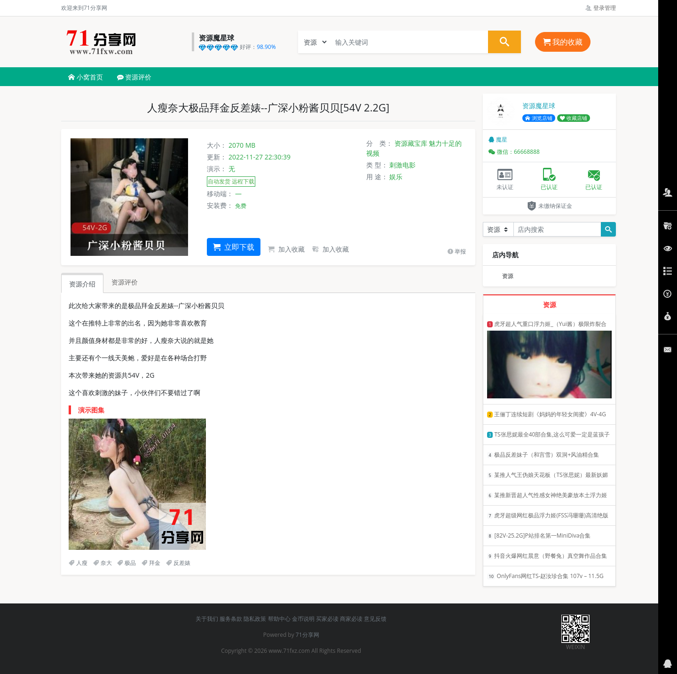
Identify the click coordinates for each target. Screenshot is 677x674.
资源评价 (134, 76)
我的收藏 (563, 42)
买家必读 (327, 619)
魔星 (497, 139)
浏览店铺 (538, 118)
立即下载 (233, 247)
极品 (126, 563)
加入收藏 (286, 249)
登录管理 (600, 8)
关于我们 (207, 619)
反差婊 (178, 563)
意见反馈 (375, 619)
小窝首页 (85, 76)
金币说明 (303, 619)
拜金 (151, 563)
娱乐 (395, 176)
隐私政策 (255, 619)
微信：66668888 (514, 152)
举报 (457, 251)
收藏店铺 (573, 118)
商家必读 (351, 619)
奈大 (102, 563)
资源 (507, 276)
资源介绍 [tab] (82, 283)
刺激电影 (402, 164)
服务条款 (231, 619)
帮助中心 (279, 619)
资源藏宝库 (410, 143)
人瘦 (78, 563)
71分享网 (307, 635)
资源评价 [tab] (124, 282)
